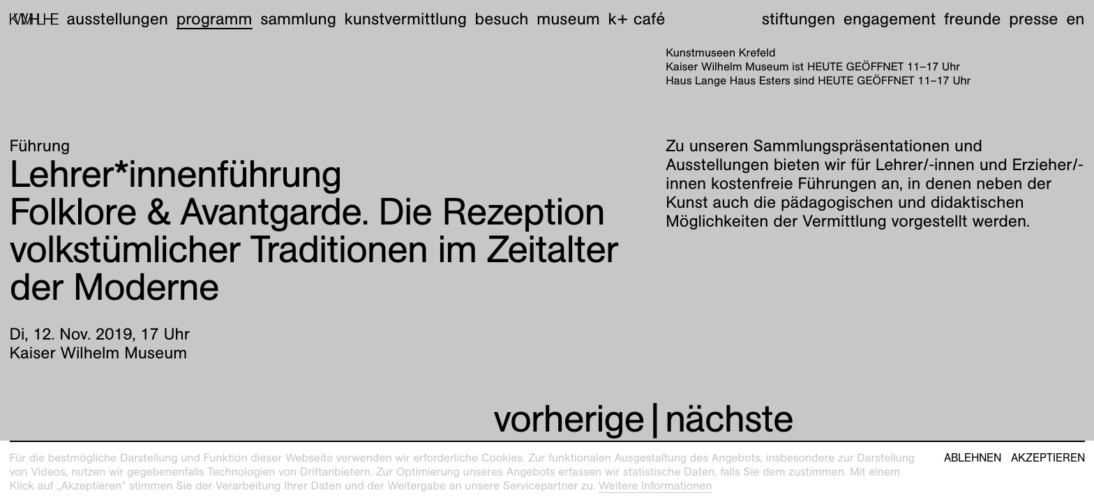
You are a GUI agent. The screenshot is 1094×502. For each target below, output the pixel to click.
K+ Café (636, 18)
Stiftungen (798, 18)
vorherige (568, 419)
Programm (215, 18)
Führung (40, 145)
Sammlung (298, 18)
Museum (568, 18)
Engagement (890, 18)
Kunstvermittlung (406, 18)
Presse (1033, 18)
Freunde (972, 18)
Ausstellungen (117, 18)
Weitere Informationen (655, 485)
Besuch (502, 18)
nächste (729, 419)
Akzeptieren (1048, 458)
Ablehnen (972, 458)
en (1075, 18)
